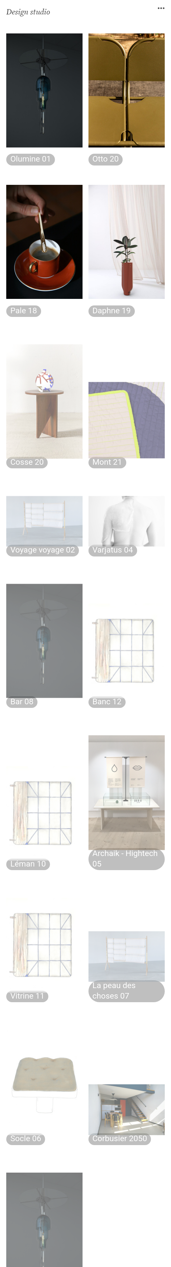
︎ (161, 8)
